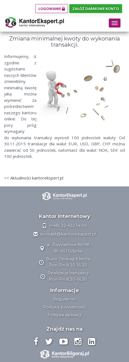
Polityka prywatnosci (64, 307)
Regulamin (64, 299)
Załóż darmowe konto (95, 8)
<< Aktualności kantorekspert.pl (33, 178)
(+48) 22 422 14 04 (64, 225)
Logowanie (51, 8)
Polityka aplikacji (64, 314)
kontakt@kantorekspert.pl (64, 234)
